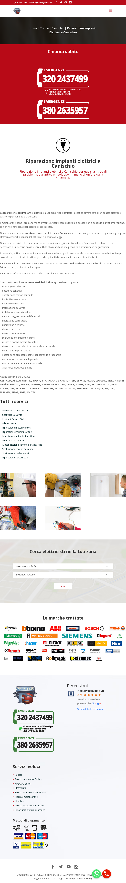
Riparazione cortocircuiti (15, 457)
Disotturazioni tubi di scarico (30, 809)
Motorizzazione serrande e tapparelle (22, 444)
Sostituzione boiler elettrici (16, 453)
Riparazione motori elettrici (16, 427)
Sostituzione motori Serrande (17, 449)
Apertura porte (23, 783)
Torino (44, 28)
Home (33, 28)
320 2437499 (21, 2)
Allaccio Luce (9, 423)
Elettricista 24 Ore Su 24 (15, 410)
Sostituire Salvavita (12, 414)
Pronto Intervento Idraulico (29, 805)
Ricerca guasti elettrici (13, 440)
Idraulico (19, 801)
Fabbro (18, 774)
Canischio (58, 28)
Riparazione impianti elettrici (17, 431)
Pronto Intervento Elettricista (30, 792)
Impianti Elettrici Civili (13, 419)
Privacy (70, 878)
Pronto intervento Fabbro (28, 779)
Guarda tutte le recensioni (90, 709)
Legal (61, 878)
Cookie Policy (85, 878)
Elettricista (20, 787)
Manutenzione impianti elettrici (18, 436)
